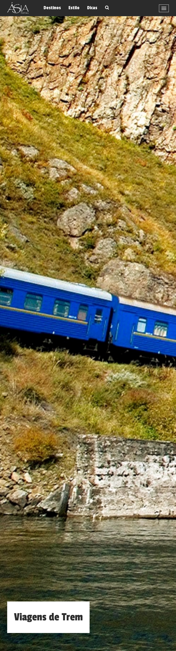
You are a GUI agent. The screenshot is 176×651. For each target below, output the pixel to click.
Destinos (52, 8)
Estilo (73, 8)
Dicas (92, 8)
